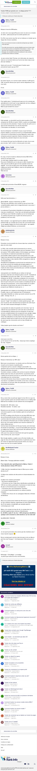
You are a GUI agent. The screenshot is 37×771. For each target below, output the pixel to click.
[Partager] (33, 26)
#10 (35, 353)
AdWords (12, 612)
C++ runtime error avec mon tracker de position (17, 623)
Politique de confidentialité (7, 744)
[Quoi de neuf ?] (31, 2)
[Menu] (2, 2)
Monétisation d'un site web (15, 605)
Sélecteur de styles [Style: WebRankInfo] (5, 736)
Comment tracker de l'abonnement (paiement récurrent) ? (20, 617)
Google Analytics (13, 599)
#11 (35, 394)
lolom (5, 703)
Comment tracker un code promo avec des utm (17, 610)
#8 (35, 236)
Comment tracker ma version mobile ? (15, 708)
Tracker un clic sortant (10, 650)
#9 (35, 335)
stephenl (6, 690)
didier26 (6, 657)
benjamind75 (7, 716)
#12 (35, 453)
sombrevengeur (8, 697)
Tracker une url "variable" (11, 721)
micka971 (6, 612)
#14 (35, 551)
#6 (35, 181)
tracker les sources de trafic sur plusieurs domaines (18, 695)
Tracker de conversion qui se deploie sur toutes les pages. (20, 715)
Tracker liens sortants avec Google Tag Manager (17, 630)
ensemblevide (7, 631)
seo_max (6, 599)
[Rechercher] (35, 2)
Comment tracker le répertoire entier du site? (16, 676)
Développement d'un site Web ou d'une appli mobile (21, 625)
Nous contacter (4, 739)
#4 (35, 117)
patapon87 (6, 651)
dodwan (6, 664)
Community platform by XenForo (14, 768)
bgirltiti (6, 677)
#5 (35, 153)
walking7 (6, 625)
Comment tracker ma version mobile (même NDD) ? (18, 702)
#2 (35, 77)
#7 (35, 195)
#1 (35, 26)
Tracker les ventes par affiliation (13, 604)
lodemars (6, 684)
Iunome (6, 605)
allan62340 (7, 723)
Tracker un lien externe (10, 682)
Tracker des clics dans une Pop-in (13, 643)
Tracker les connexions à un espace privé (15, 669)
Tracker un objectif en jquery (12, 656)
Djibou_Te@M (5, 13)
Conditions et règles (5, 742)
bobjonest (6, 618)
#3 (35, 98)
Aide (2, 747)
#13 (35, 528)
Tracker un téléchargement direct (13, 689)
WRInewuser (7, 710)
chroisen (6, 638)
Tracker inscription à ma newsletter (14, 663)
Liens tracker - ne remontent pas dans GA (15, 637)
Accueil (2, 750)
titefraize (6, 644)
